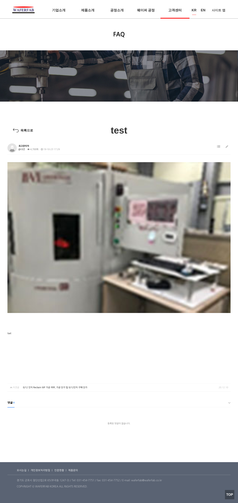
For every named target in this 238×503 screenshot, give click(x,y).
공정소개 (117, 10)
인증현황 (59, 470)
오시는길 (22, 470)
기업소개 (58, 10)
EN (203, 10)
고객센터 (175, 10)
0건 (22, 149)
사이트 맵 (218, 10)
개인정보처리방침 (40, 470)
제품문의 (73, 470)
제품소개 (87, 10)
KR (194, 10)
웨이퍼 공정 (146, 10)
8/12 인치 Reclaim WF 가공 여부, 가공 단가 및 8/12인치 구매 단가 (55, 387)
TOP (229, 494)
